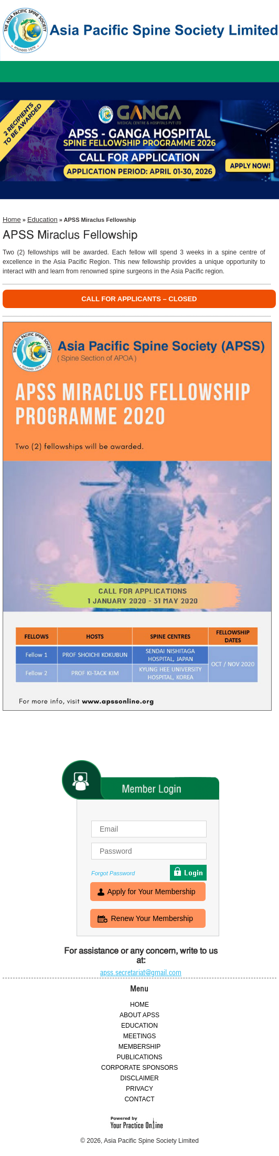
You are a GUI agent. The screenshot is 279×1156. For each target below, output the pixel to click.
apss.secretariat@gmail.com (140, 972)
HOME (139, 1004)
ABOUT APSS (139, 1015)
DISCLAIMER (139, 1078)
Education (42, 219)
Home (12, 219)
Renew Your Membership (152, 919)
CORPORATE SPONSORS (139, 1067)
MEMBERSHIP (140, 1046)
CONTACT (139, 1099)
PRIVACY (139, 1088)
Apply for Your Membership (152, 892)
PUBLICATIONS (139, 1057)
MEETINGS (139, 1036)
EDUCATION (139, 1025)
